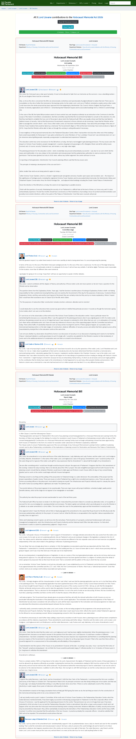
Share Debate (28, 73)
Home (4, 8)
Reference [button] (72, 3)
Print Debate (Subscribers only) (93, 77)
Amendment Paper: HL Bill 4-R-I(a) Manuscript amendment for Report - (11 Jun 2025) (57, 411)
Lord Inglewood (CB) (32, 530)
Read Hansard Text (73, 73)
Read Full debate (40, 73)
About (100, 3)
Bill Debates (33, 8)
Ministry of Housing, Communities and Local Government (42, 47)
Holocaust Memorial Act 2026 (88, 17)
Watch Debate (86, 73)
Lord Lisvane (12, 8)
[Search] (120, 3)
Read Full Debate (30, 45)
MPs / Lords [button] (83, 3)
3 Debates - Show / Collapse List (68, 32)
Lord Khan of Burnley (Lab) (33, 577)
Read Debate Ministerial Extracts (103, 73)
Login (106, 3)
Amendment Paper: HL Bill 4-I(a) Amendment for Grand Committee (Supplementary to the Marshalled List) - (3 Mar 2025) (56, 243)
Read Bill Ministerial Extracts (68, 22)
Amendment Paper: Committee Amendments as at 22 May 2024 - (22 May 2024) (56, 77)
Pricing (94, 3)
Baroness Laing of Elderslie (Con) (36, 719)
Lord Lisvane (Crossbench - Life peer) (86, 45)
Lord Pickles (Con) (31, 256)
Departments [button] (60, 3)
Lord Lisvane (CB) (31, 89)
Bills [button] (51, 3)
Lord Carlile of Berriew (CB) (34, 344)
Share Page (68, 27)
